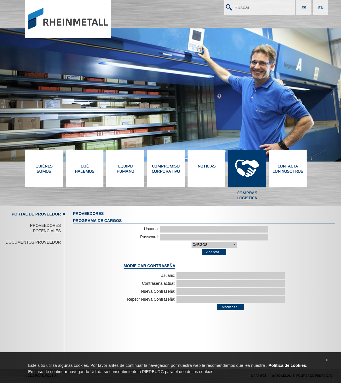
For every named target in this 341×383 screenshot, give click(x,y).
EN (320, 8)
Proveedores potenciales (45, 228)
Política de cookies (287, 365)
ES (303, 8)
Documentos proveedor (33, 242)
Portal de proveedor (36, 214)
